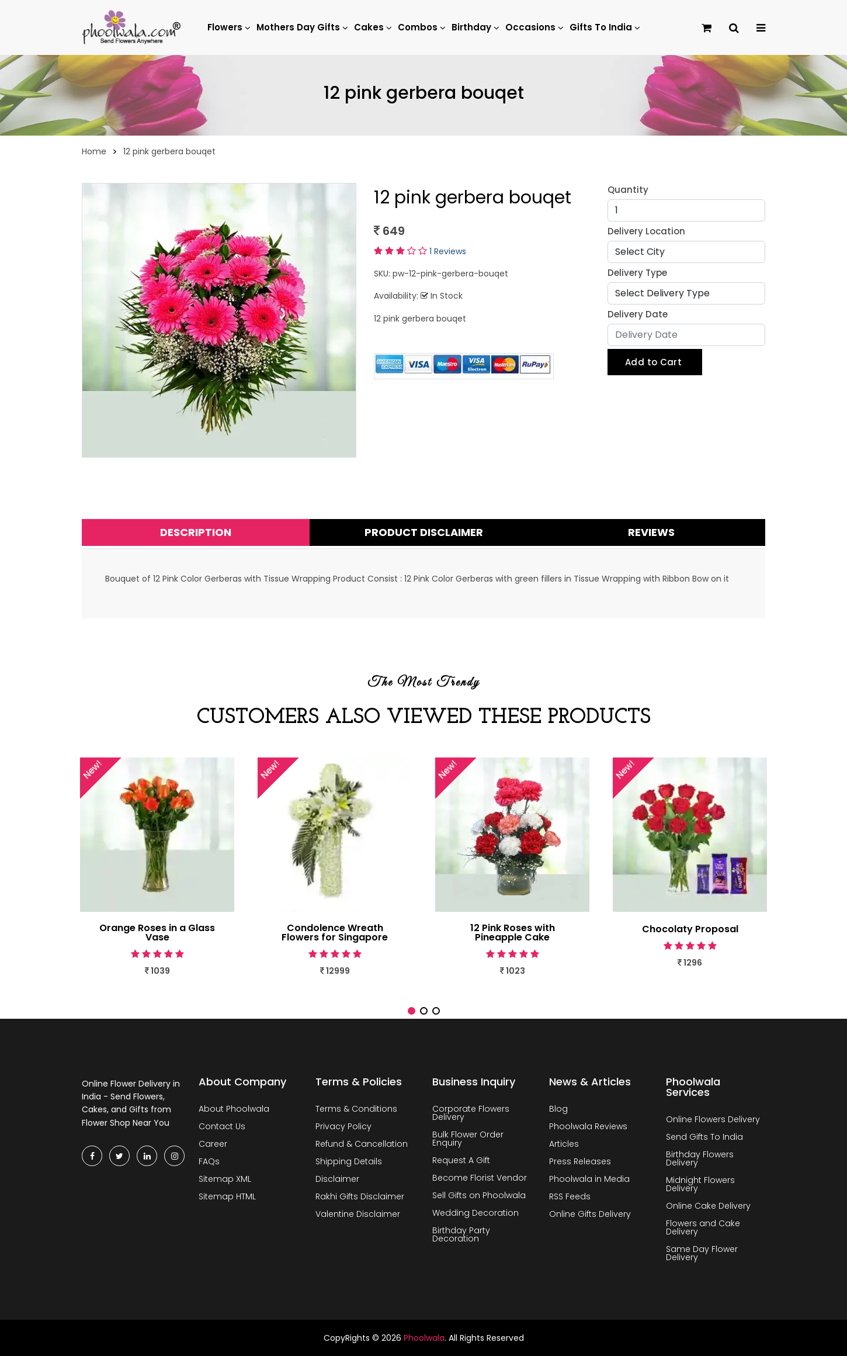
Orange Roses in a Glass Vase (157, 932)
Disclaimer (337, 1179)
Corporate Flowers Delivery (470, 1113)
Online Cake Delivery (708, 1206)
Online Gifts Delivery (590, 1214)
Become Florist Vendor (479, 1178)
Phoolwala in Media (589, 1179)
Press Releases (580, 1161)
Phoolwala (424, 1338)
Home (94, 151)
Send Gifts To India (704, 1137)
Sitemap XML (225, 1179)
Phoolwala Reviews (588, 1126)
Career (213, 1144)
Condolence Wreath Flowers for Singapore (335, 932)
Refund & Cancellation (361, 1144)
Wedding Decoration (475, 1213)
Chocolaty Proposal (690, 929)
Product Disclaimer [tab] (424, 532)
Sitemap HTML (227, 1196)
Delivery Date (638, 314)
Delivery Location (646, 231)
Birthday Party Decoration (461, 1234)
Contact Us (222, 1126)
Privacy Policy (343, 1126)
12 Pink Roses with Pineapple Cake (512, 932)
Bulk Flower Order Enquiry (468, 1138)
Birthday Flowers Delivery (700, 1158)
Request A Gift (461, 1160)
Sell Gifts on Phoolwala (479, 1195)
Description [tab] (195, 532)
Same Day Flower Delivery (702, 1253)
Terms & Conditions (356, 1109)
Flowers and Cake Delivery (703, 1227)
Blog (558, 1109)
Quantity (628, 190)
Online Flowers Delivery (713, 1119)
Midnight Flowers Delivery (700, 1184)
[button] (411, 1011)
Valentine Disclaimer (357, 1214)
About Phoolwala (234, 1109)
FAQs (209, 1161)
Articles (564, 1144)
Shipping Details (348, 1161)
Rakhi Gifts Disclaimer (359, 1196)
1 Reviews (447, 251)
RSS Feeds (570, 1196)
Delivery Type (637, 273)
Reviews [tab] (651, 532)
